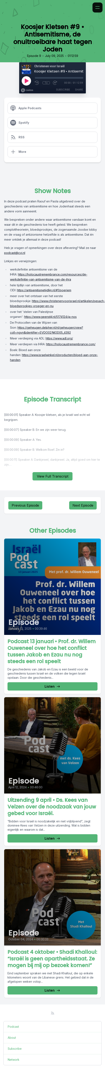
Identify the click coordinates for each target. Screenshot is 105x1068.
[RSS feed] (52, 1013)
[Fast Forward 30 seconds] (55, 83)
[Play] (26, 80)
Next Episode (82, 505)
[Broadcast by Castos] (27, 90)
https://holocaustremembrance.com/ (70, 344)
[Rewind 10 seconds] (37, 83)
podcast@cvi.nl (14, 253)
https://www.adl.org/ (59, 338)
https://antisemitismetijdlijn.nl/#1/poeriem (44, 290)
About (12, 1037)
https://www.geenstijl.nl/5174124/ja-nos (50, 316)
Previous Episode (25, 505)
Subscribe (63, 89)
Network (13, 1059)
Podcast (13, 1026)
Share (79, 89)
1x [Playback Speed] (46, 82)
